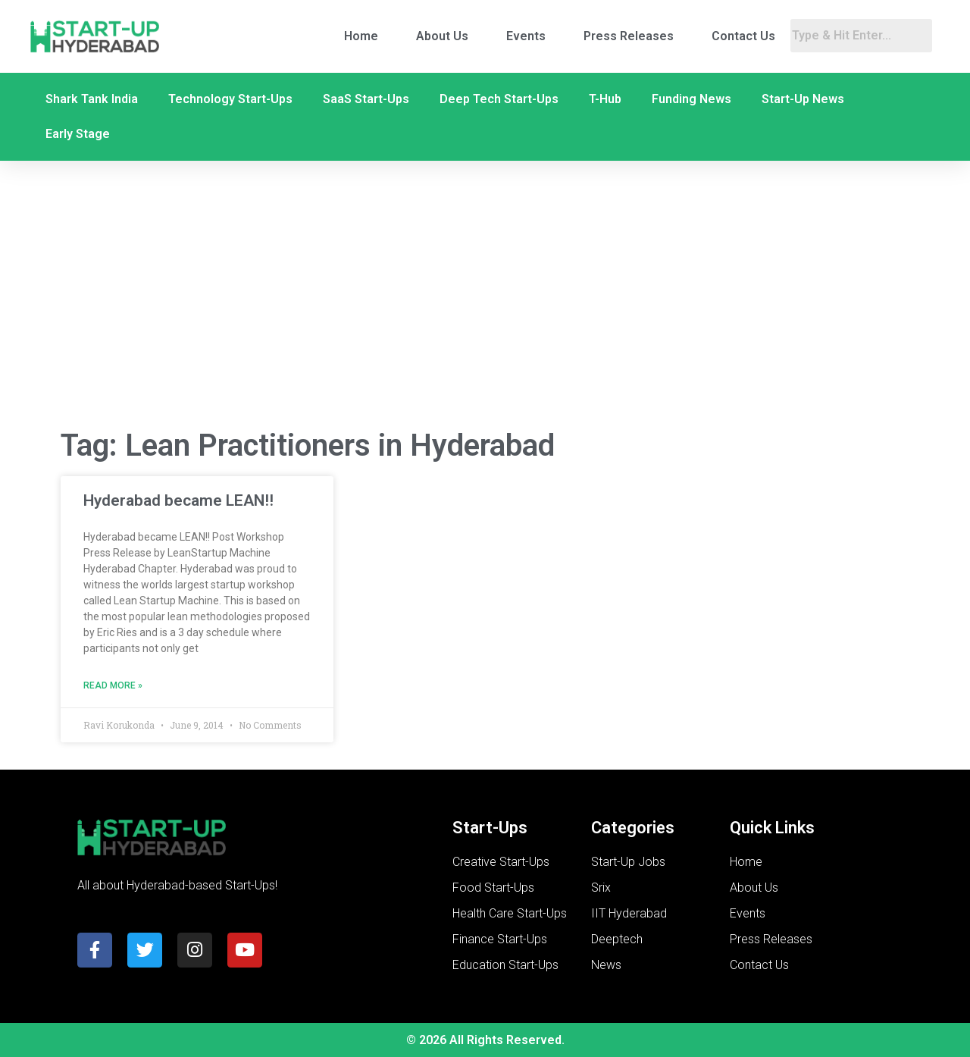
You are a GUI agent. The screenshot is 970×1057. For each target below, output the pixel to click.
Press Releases (629, 36)
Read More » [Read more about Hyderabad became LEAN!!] (112, 685)
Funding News (691, 99)
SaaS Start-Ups (366, 99)
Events (526, 36)
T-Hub (605, 99)
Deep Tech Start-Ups (499, 99)
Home (361, 36)
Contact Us (743, 36)
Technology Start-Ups (230, 99)
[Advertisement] (485, 294)
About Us (442, 36)
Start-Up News (803, 99)
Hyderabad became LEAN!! (178, 500)
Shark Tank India (91, 99)
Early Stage (77, 134)
